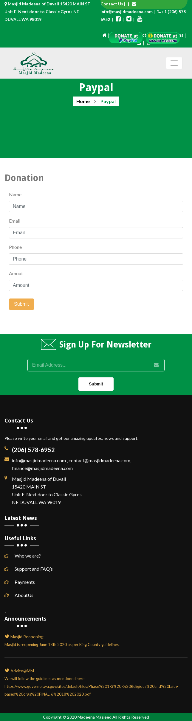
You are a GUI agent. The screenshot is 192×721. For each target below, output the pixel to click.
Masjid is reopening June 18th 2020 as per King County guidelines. (62, 644)
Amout (16, 273)
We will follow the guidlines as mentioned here (44, 678)
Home (83, 101)
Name (15, 194)
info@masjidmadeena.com (126, 11)
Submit (21, 304)
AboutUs (18, 595)
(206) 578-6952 (33, 449)
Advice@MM (22, 670)
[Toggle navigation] (174, 63)
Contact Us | (114, 3)
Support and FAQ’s (28, 569)
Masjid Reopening (27, 636)
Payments (19, 582)
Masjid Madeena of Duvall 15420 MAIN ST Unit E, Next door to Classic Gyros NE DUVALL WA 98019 (47, 11)
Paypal (108, 101)
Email (14, 221)
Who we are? (22, 555)
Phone (15, 247)
